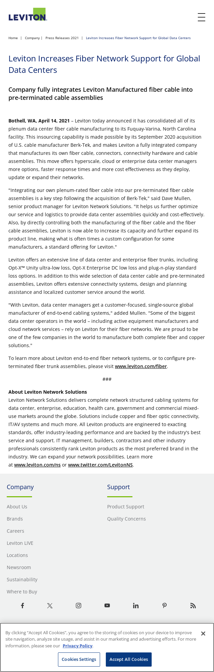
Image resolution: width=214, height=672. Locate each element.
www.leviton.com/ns (37, 464)
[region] (107, 647)
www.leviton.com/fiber (141, 366)
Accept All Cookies (129, 659)
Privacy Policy (77, 646)
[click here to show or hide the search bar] (188, 17)
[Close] (203, 633)
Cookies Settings (79, 659)
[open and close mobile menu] (202, 17)
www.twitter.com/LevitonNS (100, 464)
